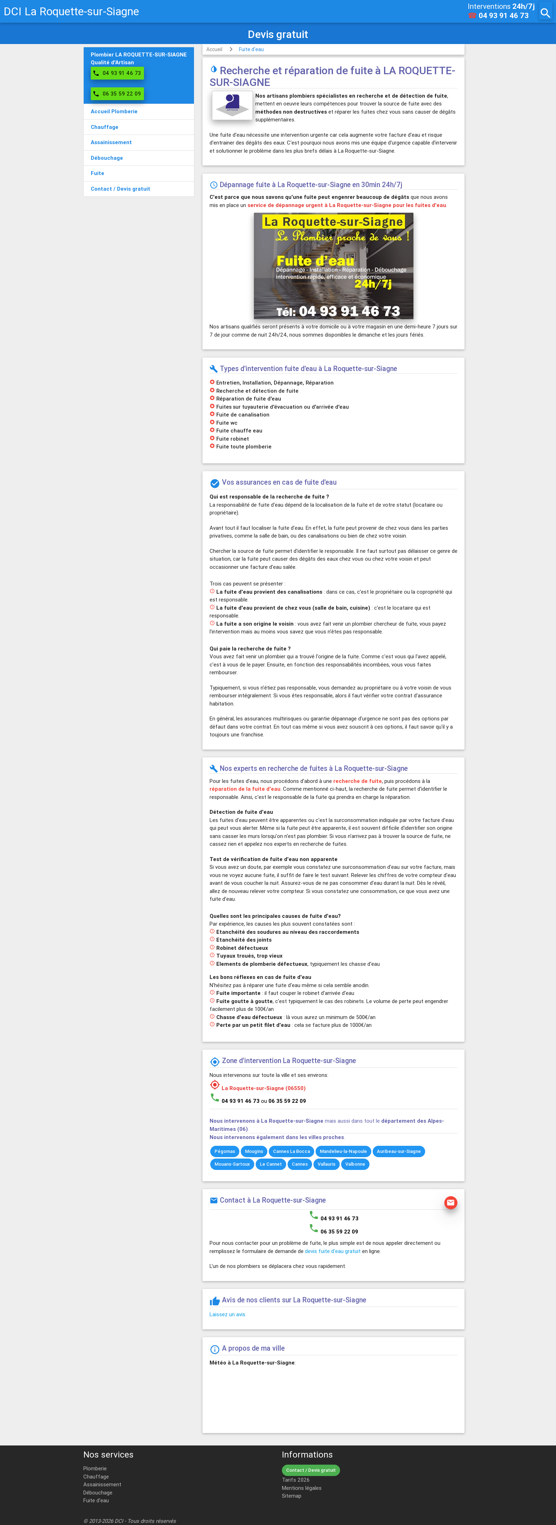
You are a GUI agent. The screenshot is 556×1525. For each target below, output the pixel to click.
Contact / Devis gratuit (311, 1470)
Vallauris (326, 1164)
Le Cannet (271, 1164)
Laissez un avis (227, 1314)
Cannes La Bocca (291, 1151)
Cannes (300, 1164)
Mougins (254, 1151)
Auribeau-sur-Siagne (399, 1151)
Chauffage (96, 1476)
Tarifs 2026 (296, 1479)
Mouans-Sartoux (232, 1164)
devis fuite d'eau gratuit (333, 1251)
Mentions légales (302, 1488)
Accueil (214, 49)
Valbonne (355, 1164)
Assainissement (102, 1484)
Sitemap (291, 1495)
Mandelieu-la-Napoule (343, 1151)
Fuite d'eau (251, 49)
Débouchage (97, 1492)
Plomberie (95, 1468)
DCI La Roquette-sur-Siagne (71, 11)
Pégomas (225, 1151)
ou (283, 1101)
